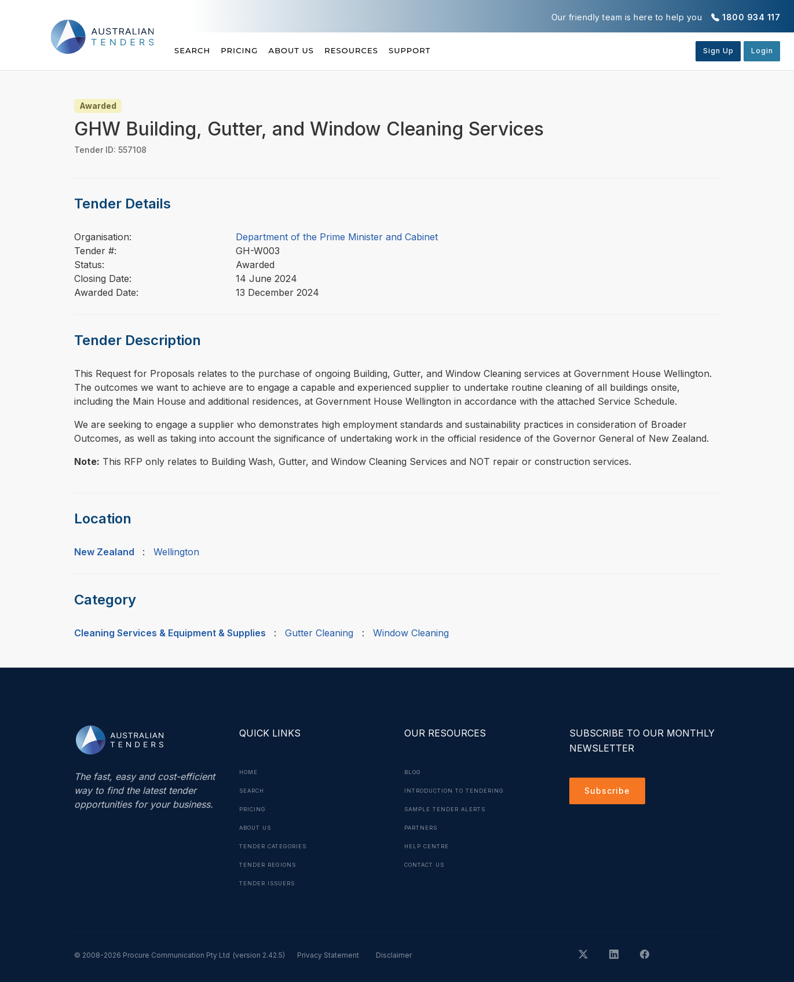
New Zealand (104, 552)
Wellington (176, 552)
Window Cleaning (411, 633)
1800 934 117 (751, 17)
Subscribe (610, 792)
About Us (318, 50)
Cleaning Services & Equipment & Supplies (170, 633)
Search (193, 50)
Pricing (253, 50)
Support (463, 50)
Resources (391, 50)
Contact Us (427, 864)
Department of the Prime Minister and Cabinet (337, 237)
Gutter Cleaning (319, 633)
